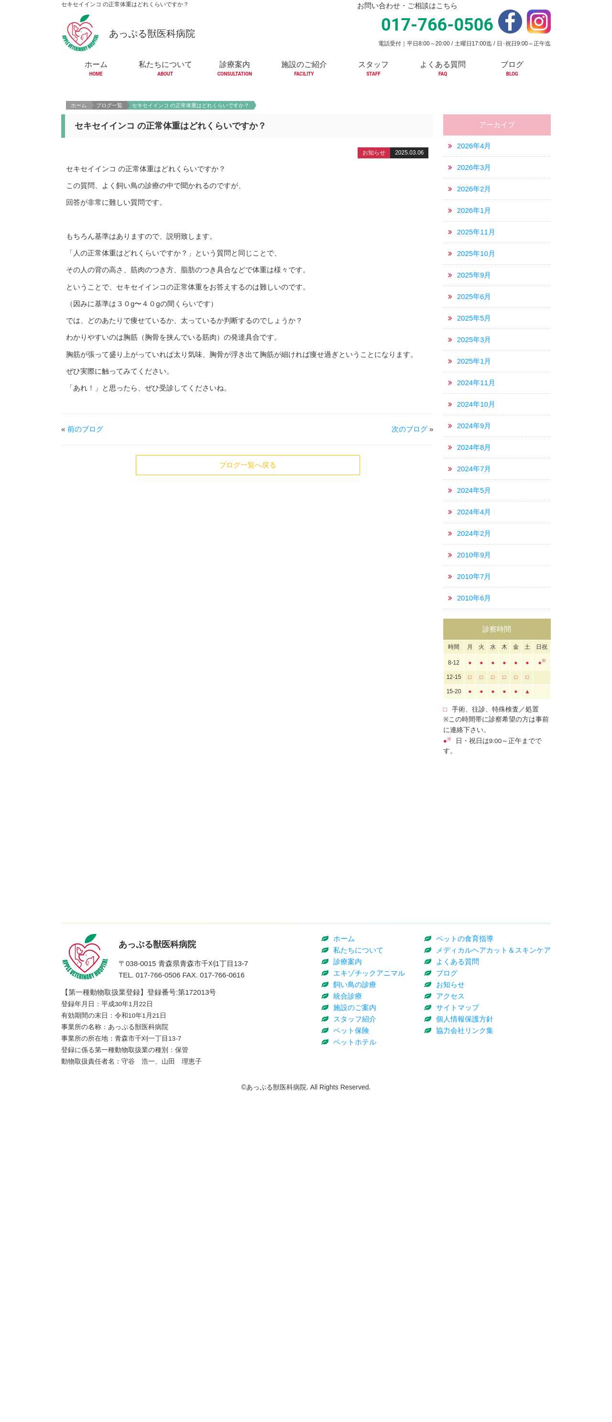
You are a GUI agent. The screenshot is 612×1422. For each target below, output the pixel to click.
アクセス (450, 1326)
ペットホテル (354, 1371)
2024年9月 (474, 500)
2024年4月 (474, 586)
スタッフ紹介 (354, 1348)
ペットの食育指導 (464, 1268)
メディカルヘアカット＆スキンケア (493, 1280)
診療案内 (347, 1291)
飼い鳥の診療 (354, 1314)
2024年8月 (474, 522)
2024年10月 (476, 479)
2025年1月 (474, 436)
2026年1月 (474, 285)
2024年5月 (474, 565)
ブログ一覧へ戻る (247, 539)
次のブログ (409, 504)
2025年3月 (474, 414)
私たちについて (358, 1280)
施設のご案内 (354, 1337)
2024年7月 (474, 543)
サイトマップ (457, 1337)
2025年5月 (474, 393)
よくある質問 (457, 1291)
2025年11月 (476, 306)
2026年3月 (474, 242)
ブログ (447, 1303)
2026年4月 (474, 220)
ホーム (79, 180)
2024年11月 (476, 457)
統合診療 (347, 1326)
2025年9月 (474, 349)
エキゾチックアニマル (369, 1303)
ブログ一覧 (109, 180)
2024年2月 (474, 608)
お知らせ (450, 1314)
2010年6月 (474, 672)
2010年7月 (474, 651)
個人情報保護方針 (464, 1348)
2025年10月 (476, 328)
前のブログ (85, 504)
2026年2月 (474, 263)
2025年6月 (474, 371)
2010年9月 (474, 629)
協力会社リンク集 (464, 1360)
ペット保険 (351, 1360)
